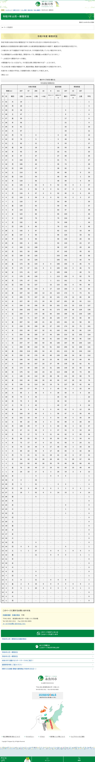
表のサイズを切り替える (47, 80)
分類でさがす (16, 10)
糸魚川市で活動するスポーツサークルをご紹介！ (18, 660)
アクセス (42, 736)
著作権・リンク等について (57, 736)
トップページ (9, 10)
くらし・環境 (23, 10)
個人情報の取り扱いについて (11, 736)
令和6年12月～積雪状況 (10, 652)
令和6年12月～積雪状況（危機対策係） (14, 639)
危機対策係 (16, 615)
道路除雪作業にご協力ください (12, 664)
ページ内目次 (8, 27)
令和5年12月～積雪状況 (10, 656)
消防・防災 (30, 10)
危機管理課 (7, 615)
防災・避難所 (37, 10)
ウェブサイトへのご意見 (77, 736)
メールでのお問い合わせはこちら (14, 624)
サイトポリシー (30, 736)
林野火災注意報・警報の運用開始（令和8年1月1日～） (19, 669)
